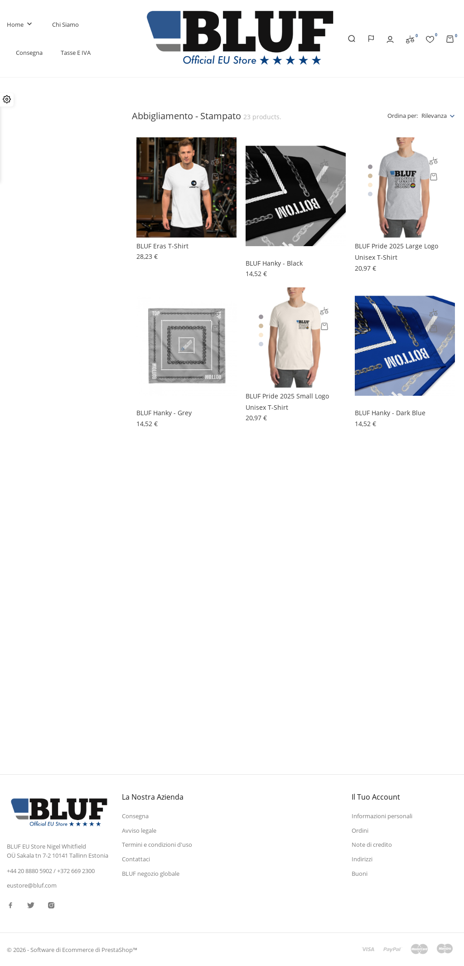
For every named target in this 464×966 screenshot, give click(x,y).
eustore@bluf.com (32, 885)
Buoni (359, 873)
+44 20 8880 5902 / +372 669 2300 (51, 871)
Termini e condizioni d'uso (157, 844)
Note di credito (372, 844)
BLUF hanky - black (274, 263)
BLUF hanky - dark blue (390, 412)
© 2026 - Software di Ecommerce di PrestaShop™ (72, 950)
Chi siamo (65, 24)
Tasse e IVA (76, 53)
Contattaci (136, 859)
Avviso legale (139, 830)
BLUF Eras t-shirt (162, 246)
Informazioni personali (382, 816)
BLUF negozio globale (150, 873)
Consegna (29, 53)
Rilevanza (434, 116)
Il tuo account (376, 797)
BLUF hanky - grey (164, 412)
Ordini (360, 830)
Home (20, 24)
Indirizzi (362, 859)
